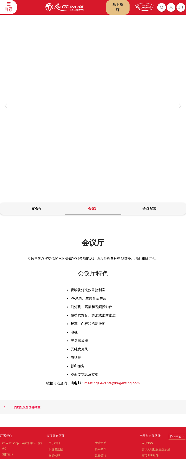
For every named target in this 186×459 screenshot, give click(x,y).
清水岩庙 (147, 378)
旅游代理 (54, 359)
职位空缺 (54, 365)
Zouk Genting (150, 391)
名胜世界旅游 (150, 372)
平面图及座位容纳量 (20, 311)
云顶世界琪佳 (150, 359)
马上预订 (117, 7)
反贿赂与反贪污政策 (107, 372)
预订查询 (7, 358)
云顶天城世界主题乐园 (156, 353)
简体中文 (175, 340)
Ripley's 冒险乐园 (153, 403)
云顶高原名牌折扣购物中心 (158, 384)
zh (180, 7)
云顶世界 (147, 347)
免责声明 (100, 346)
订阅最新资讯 (75, 435)
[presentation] (7, 62)
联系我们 (6, 339)
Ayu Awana (149, 397)
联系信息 (7, 371)
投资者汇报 (56, 353)
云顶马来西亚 (55, 339)
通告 (98, 365)
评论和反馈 (9, 364)
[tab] (37, 113)
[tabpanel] (93, 230)
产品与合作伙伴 (150, 339)
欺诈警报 (100, 359)
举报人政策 (102, 378)
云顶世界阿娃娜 (151, 365)
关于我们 (54, 347)
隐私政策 (100, 353)
